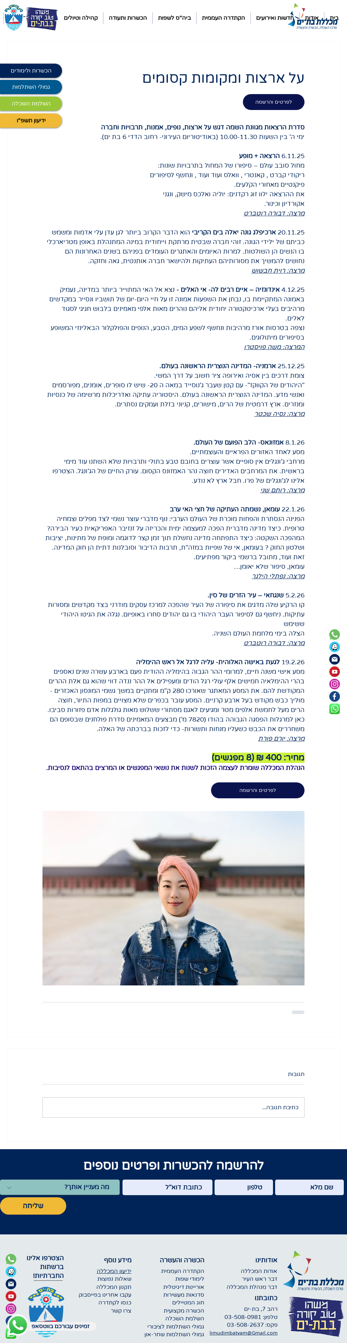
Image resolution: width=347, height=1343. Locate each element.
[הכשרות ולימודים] (31, 71)
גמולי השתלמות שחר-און (174, 1334)
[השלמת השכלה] (31, 104)
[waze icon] (11, 1271)
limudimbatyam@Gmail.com (244, 1333)
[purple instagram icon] (11, 1308)
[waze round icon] (334, 647)
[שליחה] (33, 1206)
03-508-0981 (242, 1317)
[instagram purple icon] (334, 684)
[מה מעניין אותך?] (60, 1187)
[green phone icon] (334, 634)
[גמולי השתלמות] (31, 87)
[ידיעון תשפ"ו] (31, 121)
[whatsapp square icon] (334, 709)
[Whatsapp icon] (18, 1325)
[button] (274, 18)
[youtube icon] (334, 671)
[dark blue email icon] (334, 659)
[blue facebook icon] (334, 696)
